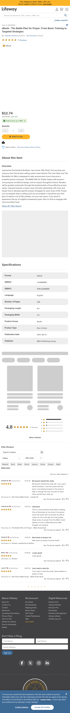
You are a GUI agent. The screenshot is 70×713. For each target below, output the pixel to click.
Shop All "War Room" (12, 205)
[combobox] (35, 15)
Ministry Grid (53, 602)
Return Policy (30, 610)
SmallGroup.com (55, 619)
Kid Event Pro (54, 607)
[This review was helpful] (62, 499)
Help (27, 619)
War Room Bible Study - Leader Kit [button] (25, 497)
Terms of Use (6, 619)
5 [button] (41, 586)
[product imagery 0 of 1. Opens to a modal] (35, 76)
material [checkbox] (5, 464)
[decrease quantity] (5, 131)
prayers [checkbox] (50, 464)
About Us (5, 602)
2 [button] (31, 586)
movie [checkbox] (27, 464)
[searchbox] (20, 452)
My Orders (29, 602)
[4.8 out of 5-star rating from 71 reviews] (14, 40)
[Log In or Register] (56, 9)
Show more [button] (5, 468)
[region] (35, 701)
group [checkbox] (42, 464)
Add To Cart (16, 137)
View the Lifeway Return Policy (28, 147)
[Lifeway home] (9, 9)
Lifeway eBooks (54, 616)
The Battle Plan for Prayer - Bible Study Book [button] (29, 528)
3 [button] (34, 586)
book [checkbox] (13, 464)
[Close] (66, 694)
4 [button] (38, 586)
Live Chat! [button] (29, 621)
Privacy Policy (7, 616)
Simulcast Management (58, 613)
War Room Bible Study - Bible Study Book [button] (27, 576)
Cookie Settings (21, 707)
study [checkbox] (20, 464)
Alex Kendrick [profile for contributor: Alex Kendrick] (31, 35)
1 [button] (28, 587)
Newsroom (6, 610)
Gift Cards (29, 613)
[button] (52, 419)
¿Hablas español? (61, 20)
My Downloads (30, 605)
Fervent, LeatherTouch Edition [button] (23, 543)
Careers (5, 607)
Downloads (53, 610)
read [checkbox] (58, 464)
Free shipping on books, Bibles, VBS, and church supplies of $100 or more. (35, 3)
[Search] (65, 15)
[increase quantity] (21, 131)
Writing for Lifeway (9, 621)
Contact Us (6, 605)
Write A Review (35, 437)
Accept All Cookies (42, 707)
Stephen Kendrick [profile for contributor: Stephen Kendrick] (11, 35)
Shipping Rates (31, 607)
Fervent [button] (14, 558)
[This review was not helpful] (66, 499)
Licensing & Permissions (10, 613)
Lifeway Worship (55, 605)
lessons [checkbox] (34, 464)
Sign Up (7, 652)
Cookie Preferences (32, 616)
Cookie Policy (45, 699)
